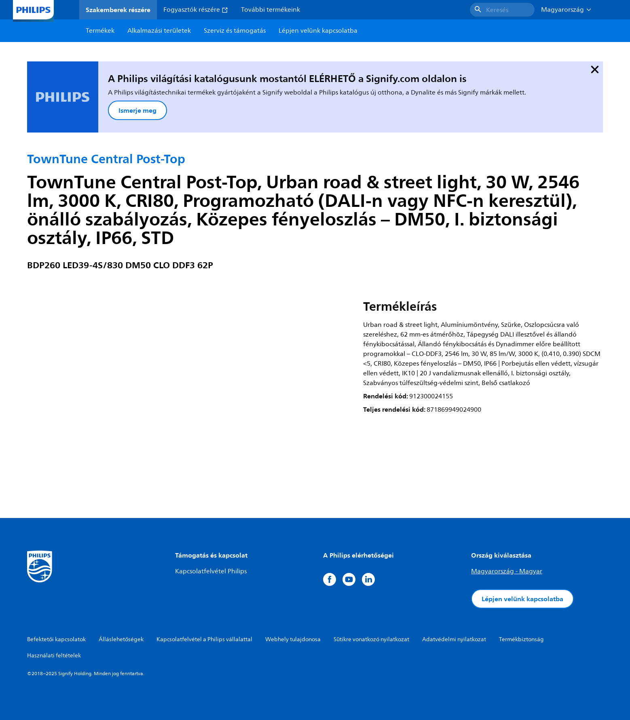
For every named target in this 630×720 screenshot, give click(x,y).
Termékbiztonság (521, 639)
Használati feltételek (54, 655)
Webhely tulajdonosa (293, 639)
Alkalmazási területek (159, 30)
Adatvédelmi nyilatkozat (454, 639)
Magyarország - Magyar (506, 571)
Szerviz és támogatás (235, 30)
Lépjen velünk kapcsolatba (522, 598)
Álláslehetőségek (121, 639)
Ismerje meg (137, 110)
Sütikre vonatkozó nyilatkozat (371, 639)
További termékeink (270, 10)
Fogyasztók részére (195, 10)
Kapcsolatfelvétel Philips (211, 571)
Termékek (100, 30)
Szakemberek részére (118, 10)
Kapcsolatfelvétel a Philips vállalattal (204, 639)
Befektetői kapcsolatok (56, 639)
